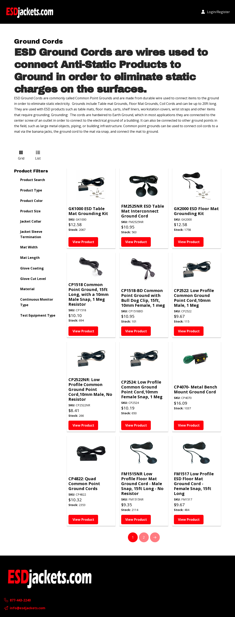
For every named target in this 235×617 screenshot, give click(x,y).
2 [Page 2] (144, 537)
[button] (215, 12)
